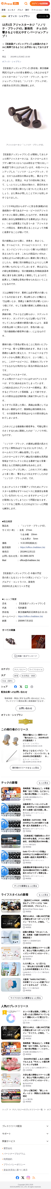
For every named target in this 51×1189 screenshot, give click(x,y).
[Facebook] (15, 686)
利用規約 (7, 1159)
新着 (3, 10)
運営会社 (7, 1148)
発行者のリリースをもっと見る (25, 768)
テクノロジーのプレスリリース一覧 (27, 1109)
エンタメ (11, 10)
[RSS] (33, 1177)
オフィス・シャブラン (11, 61)
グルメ (20, 10)
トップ (5, 1109)
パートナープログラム (13, 1154)
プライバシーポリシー (13, 1164)
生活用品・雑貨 (28, 676)
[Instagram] (28, 1177)
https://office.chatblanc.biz (32, 547)
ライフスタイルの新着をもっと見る (25, 998)
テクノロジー (20, 669)
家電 (16, 676)
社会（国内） (8, 681)
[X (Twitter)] (21, 686)
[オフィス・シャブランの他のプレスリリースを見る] (43, 16)
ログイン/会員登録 (40, 3)
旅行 (27, 10)
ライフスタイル (36, 669)
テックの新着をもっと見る (25, 886)
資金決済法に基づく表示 (14, 1170)
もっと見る (43, 783)
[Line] (26, 686)
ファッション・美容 (39, 10)
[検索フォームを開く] (26, 3)
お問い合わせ (25, 708)
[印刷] (31, 686)
